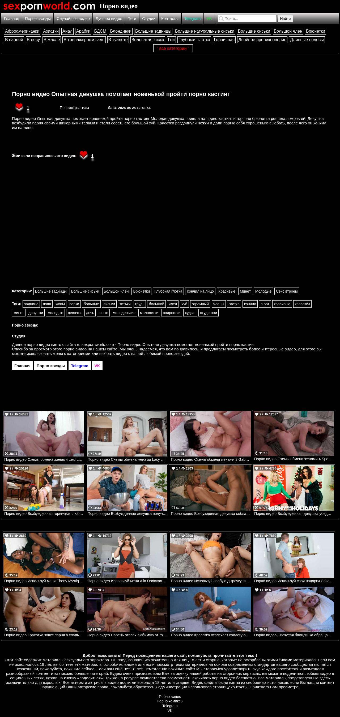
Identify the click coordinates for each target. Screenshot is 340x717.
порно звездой (175, 353)
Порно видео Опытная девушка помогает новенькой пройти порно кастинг (121, 94)
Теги (132, 18)
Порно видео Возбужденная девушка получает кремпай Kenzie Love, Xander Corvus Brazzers (128, 513)
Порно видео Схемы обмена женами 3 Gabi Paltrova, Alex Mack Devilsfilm (211, 459)
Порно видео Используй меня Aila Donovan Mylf (128, 581)
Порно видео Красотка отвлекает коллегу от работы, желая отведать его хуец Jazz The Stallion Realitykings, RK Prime (211, 635)
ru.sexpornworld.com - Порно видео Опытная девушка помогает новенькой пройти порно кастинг (166, 344)
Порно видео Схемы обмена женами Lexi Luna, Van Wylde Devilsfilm (44, 459)
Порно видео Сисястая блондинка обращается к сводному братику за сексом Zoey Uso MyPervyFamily (294, 635)
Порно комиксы (170, 701)
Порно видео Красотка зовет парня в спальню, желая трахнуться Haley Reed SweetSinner (44, 635)
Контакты (169, 18)
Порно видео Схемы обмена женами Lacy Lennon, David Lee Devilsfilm (128, 459)
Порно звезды (38, 18)
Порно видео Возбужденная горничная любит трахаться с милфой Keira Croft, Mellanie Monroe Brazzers (44, 513)
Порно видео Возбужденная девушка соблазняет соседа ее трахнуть (211, 513)
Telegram (192, 18)
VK (209, 18)
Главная (11, 18)
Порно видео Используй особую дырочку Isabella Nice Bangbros (211, 581)
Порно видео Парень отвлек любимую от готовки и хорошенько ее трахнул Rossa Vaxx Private (128, 635)
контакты (239, 687)
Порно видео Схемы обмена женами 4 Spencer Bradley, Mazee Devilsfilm (294, 459)
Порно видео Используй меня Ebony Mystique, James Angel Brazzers (44, 581)
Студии (148, 18)
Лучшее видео (109, 18)
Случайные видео (73, 18)
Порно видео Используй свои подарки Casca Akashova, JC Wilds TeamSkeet (294, 581)
